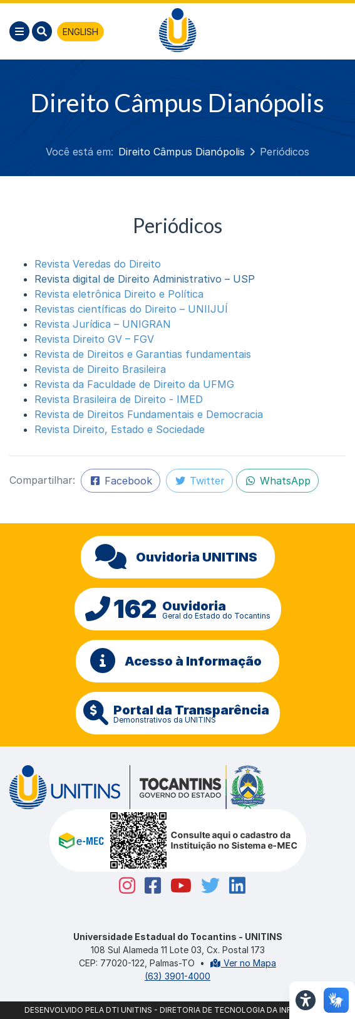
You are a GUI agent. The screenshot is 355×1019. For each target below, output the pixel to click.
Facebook (120, 480)
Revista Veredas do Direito (97, 264)
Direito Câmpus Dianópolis (181, 151)
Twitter (199, 480)
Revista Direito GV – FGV (94, 339)
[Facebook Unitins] (148, 886)
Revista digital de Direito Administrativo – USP (144, 279)
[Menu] (19, 31)
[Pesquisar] (42, 31)
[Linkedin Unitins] (232, 886)
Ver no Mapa (243, 963)
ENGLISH (80, 31)
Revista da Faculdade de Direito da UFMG (134, 384)
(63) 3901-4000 (177, 976)
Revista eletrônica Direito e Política (118, 294)
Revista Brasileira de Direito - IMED (118, 399)
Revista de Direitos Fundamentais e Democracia (148, 414)
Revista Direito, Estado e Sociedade (119, 429)
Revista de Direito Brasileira (100, 369)
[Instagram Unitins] (122, 886)
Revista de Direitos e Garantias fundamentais (142, 354)
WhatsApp (277, 480)
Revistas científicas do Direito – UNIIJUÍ (131, 309)
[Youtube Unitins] (176, 886)
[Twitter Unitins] (206, 886)
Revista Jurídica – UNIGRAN (102, 324)
